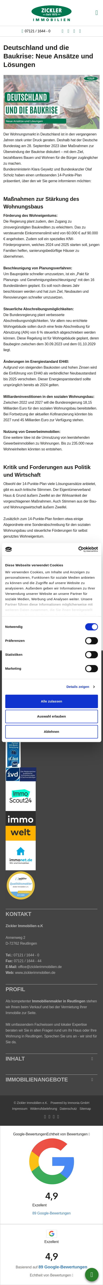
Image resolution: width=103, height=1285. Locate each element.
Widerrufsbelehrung (43, 1108)
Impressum (19, 1108)
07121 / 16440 (92, 1274)
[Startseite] (51, 13)
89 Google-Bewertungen (51, 1213)
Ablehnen (51, 731)
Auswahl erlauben (51, 716)
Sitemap (85, 1108)
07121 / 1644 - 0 (37, 31)
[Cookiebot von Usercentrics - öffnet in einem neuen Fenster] (78, 549)
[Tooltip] (89, 1134)
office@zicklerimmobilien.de (40, 967)
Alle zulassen (51, 701)
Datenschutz (68, 1108)
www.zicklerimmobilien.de (35, 973)
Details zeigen (77, 687)
